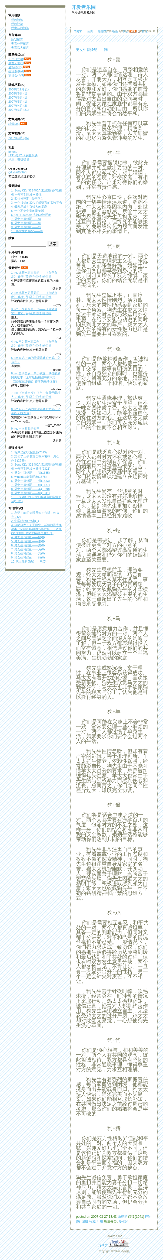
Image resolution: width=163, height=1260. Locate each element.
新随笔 (102, 31)
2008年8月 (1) (17, 93)
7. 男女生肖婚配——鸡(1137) (30, 484)
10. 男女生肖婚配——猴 (27, 231)
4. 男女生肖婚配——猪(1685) (30, 472)
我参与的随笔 (20, 28)
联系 (115, 31)
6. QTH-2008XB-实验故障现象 (31, 214)
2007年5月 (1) (17, 101)
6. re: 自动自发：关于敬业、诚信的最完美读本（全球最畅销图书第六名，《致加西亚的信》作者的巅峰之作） (35, 377)
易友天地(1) (16, 63)
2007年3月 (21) (18, 109)
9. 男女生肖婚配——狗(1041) (30, 493)
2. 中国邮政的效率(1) (25, 520)
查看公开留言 (20, 43)
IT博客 (78, 31)
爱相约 (123, 1221)
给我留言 (17, 39)
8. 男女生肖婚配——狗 (26, 223)
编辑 (85, 1221)
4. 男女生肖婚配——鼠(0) (28, 537)
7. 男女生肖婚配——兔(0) (28, 549)
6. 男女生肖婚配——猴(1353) (30, 480)
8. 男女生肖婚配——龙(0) (28, 553)
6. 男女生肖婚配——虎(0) (28, 545)
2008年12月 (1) (18, 89)
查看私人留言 (20, 47)
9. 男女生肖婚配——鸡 (26, 227)
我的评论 (17, 23)
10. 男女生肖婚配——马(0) (28, 561)
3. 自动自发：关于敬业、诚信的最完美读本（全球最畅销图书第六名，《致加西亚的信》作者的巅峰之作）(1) (36, 529)
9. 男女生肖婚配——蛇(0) (28, 557)
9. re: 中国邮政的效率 (25, 428)
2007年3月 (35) (18, 137)
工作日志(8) (16, 59)
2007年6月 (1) (17, 97)
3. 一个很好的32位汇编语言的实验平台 (36, 202)
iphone (12, 151)
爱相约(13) (15, 67)
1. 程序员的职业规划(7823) (29, 452)
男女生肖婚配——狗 (92, 50)
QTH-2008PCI (17, 172)
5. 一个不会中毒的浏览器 (27, 210)
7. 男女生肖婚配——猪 (26, 218)
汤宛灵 (122, 1217)
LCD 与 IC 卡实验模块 (23, 155)
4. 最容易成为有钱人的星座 (29, 206)
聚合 (126, 31)
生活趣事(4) (16, 71)
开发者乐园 (83, 7)
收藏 (92, 1221)
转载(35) (14, 123)
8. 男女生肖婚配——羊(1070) (30, 489)
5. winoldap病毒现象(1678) (28, 476)
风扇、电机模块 (18, 159)
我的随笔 (17, 19)
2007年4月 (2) (17, 105)
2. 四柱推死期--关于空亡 (27, 198)
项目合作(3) (16, 75)
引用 (100, 1221)
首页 (90, 31)
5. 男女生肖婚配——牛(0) (28, 541)
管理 (145, 31)
